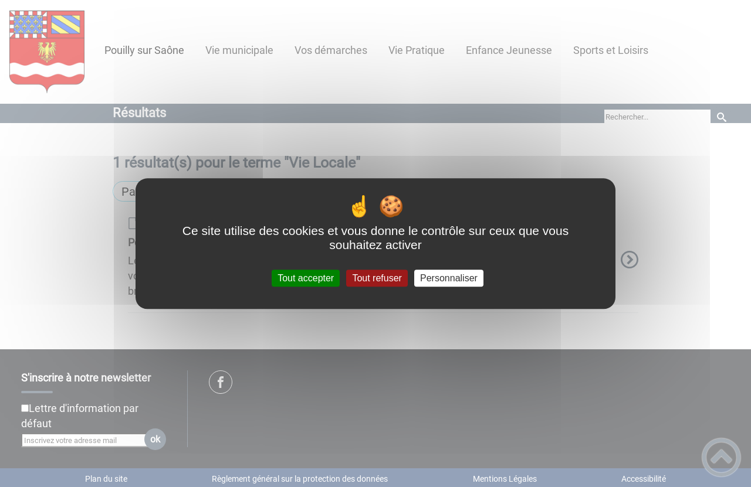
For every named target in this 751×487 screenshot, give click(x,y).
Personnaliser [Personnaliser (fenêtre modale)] (449, 278)
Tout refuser (376, 278)
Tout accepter (306, 278)
